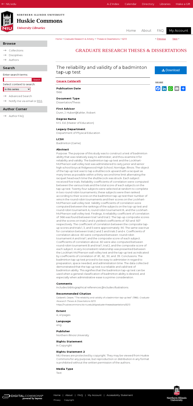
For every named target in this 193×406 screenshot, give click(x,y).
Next (175, 38)
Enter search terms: (15, 74)
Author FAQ (16, 115)
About (69, 395)
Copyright (69, 400)
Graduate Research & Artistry (79, 39)
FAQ (80, 395)
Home (59, 39)
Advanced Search (20, 96)
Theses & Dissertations (108, 39)
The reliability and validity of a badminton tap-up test (101, 70)
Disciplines (15, 55)
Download (171, 70)
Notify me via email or (25, 101)
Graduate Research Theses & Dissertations (131, 50)
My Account (95, 395)
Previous (161, 38)
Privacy (57, 400)
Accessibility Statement (120, 395)
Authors (14, 59)
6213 (124, 39)
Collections (16, 50)
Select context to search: (19, 84)
